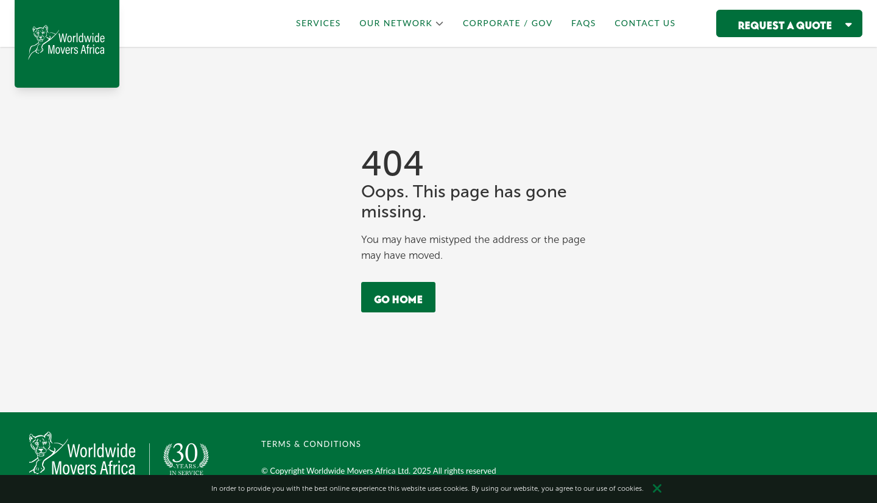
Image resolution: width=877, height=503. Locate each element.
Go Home (398, 297)
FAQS (583, 23)
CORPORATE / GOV (508, 23)
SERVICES (318, 23)
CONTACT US (645, 23)
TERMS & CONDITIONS (311, 444)
